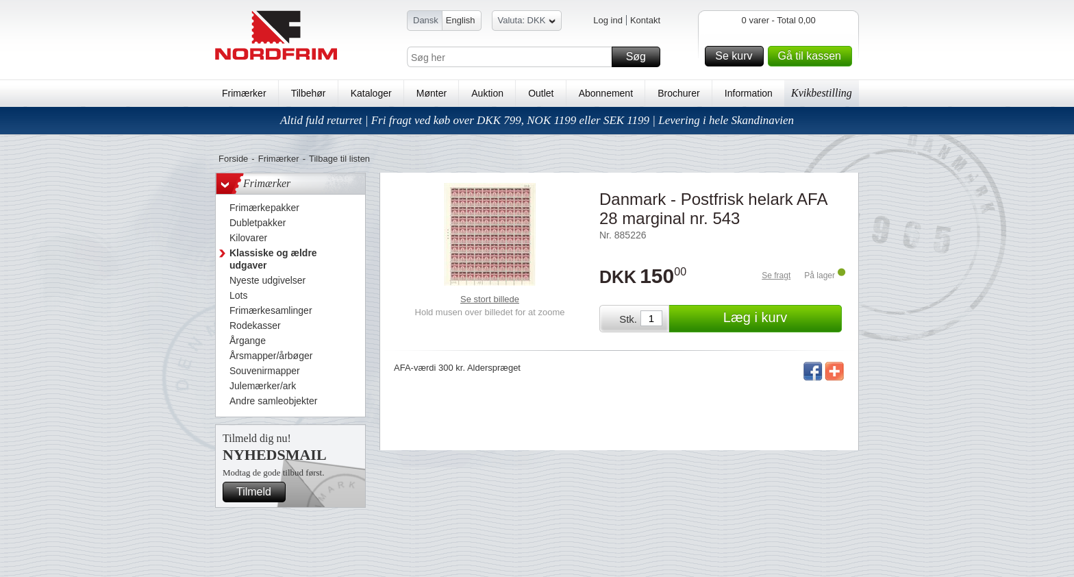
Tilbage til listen (339, 159)
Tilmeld (259, 492)
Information (749, 93)
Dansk (425, 20)
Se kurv (737, 56)
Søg (641, 57)
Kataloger (371, 93)
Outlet (540, 93)
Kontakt (645, 20)
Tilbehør (308, 93)
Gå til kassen (813, 56)
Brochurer (678, 93)
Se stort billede (489, 299)
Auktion (487, 93)
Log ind (608, 20)
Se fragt (776, 275)
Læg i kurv (780, 318)
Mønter (431, 93)
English (460, 20)
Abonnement (606, 93)
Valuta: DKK (527, 22)
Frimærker (244, 93)
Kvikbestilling (821, 93)
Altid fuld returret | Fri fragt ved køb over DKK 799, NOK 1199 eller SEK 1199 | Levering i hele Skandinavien (537, 120)
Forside (233, 159)
